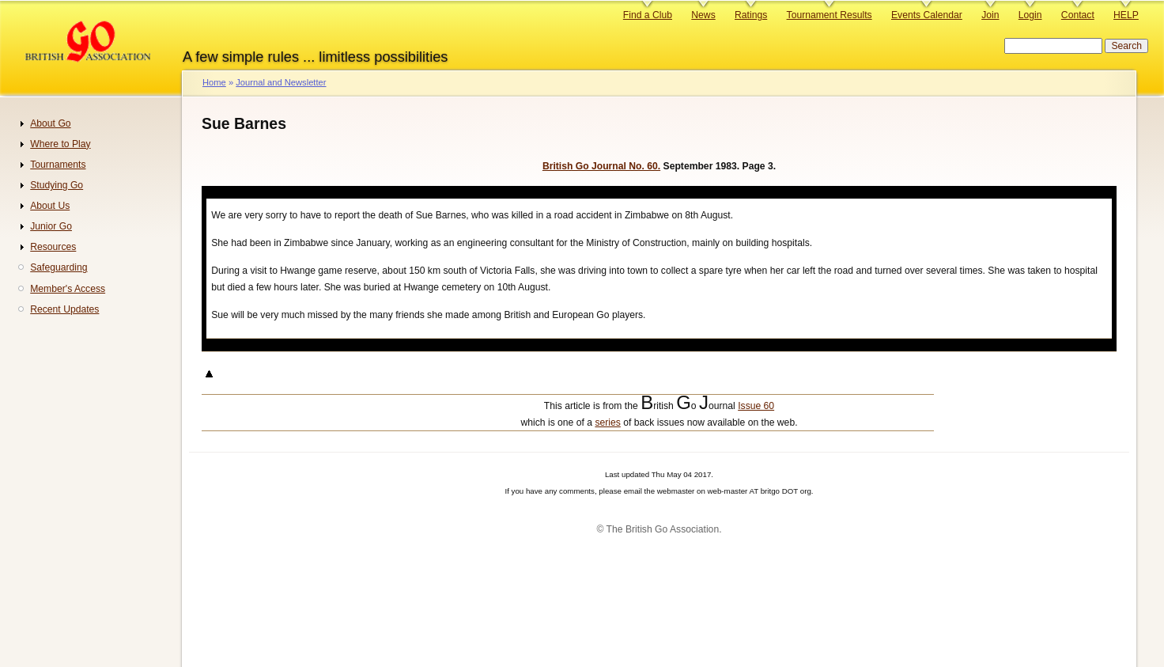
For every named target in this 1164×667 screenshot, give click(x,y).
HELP (1126, 15)
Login (1030, 15)
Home (214, 82)
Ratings (751, 15)
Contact (1077, 15)
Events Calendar (926, 15)
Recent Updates (64, 309)
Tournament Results (829, 15)
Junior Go (51, 226)
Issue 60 (756, 405)
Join (990, 15)
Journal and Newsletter (281, 82)
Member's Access (67, 288)
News (703, 15)
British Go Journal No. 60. (601, 166)
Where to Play (60, 144)
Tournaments (57, 164)
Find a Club (647, 15)
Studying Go (56, 185)
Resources (53, 246)
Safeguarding (58, 267)
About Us (50, 205)
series (607, 422)
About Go (50, 123)
